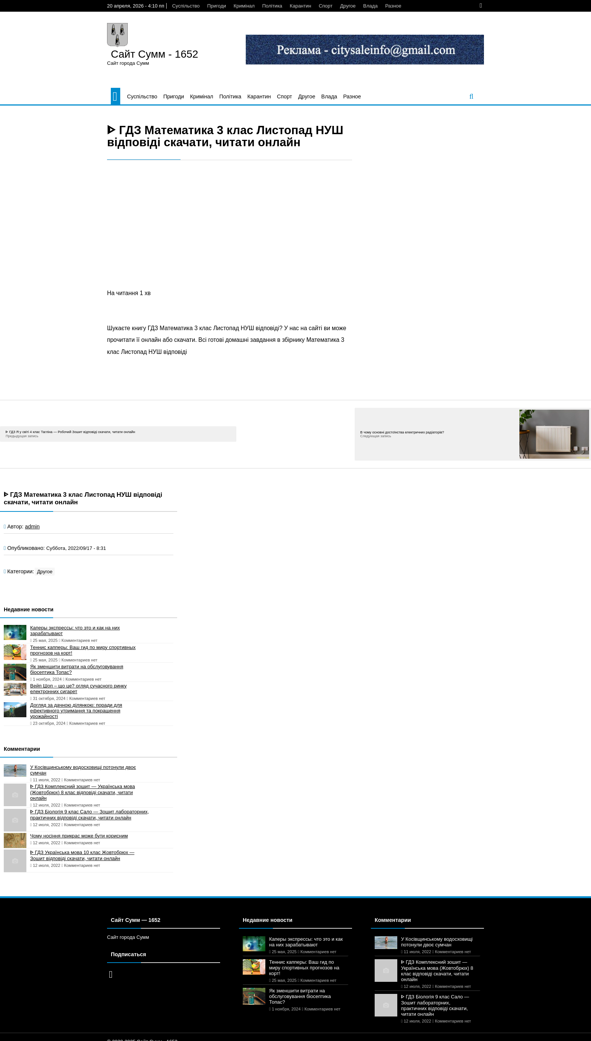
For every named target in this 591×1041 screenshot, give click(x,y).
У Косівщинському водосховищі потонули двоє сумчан (83, 770)
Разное (393, 6)
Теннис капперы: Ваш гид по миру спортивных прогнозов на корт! (83, 650)
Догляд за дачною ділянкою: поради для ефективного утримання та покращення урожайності (76, 710)
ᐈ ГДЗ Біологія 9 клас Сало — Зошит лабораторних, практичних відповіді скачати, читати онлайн (89, 815)
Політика (272, 6)
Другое (347, 6)
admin (32, 527)
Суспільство (186, 6)
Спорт (326, 6)
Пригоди (216, 6)
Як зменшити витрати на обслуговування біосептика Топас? (76, 669)
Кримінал (244, 6)
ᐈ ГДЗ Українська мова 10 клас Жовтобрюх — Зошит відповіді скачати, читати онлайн (82, 855)
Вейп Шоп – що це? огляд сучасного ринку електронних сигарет (78, 688)
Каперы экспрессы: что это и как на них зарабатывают (75, 630)
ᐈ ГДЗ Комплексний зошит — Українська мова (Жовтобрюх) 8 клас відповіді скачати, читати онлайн (82, 792)
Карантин (300, 6)
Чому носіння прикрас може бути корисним (79, 836)
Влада (370, 6)
